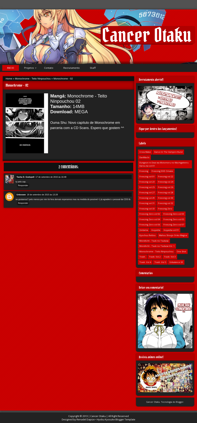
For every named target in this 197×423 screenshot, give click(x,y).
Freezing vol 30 (165, 197)
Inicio (10, 67)
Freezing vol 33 (147, 208)
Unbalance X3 (176, 262)
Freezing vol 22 (165, 176)
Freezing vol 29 (147, 197)
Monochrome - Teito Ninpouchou (33, 78)
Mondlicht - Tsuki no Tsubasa (153, 240)
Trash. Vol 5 (160, 262)
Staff (93, 67)
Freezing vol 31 (147, 203)
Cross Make (145, 151)
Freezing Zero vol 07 (173, 224)
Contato (48, 67)
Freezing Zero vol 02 (149, 213)
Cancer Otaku (146, 35)
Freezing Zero (165, 208)
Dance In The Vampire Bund (168, 151)
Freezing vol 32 (165, 203)
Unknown (21, 194)
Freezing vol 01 (147, 176)
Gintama (143, 230)
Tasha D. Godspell (25, 177)
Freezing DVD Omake (162, 171)
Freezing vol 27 (147, 192)
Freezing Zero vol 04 (149, 219)
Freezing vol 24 (165, 181)
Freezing (143, 171)
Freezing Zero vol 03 (173, 213)
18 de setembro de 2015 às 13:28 (42, 194)
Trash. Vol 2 (155, 256)
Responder (23, 185)
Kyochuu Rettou (147, 235)
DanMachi (144, 157)
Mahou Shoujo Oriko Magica (173, 235)
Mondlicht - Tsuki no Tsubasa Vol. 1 (156, 246)
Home (9, 78)
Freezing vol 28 (165, 192)
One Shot (181, 251)
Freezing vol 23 (147, 181)
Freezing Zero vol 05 (173, 219)
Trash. (142, 256)
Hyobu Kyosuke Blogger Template (116, 419)
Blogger (179, 401)
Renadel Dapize (86, 419)
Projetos (29, 67)
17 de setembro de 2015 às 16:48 (50, 177)
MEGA (80, 111)
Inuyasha (155, 230)
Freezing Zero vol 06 (149, 224)
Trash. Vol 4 (145, 262)
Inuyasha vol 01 (171, 230)
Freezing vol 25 (147, 187)
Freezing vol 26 (165, 187)
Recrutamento (71, 67)
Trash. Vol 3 (170, 256)
